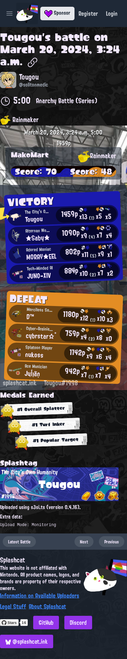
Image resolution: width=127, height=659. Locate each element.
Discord (78, 622)
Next (84, 542)
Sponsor (57, 13)
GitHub (46, 622)
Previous (111, 542)
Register (88, 13)
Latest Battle (19, 542)
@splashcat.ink (26, 641)
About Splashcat (47, 606)
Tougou (21, 37)
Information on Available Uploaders (39, 596)
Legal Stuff (13, 606)
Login (112, 13)
